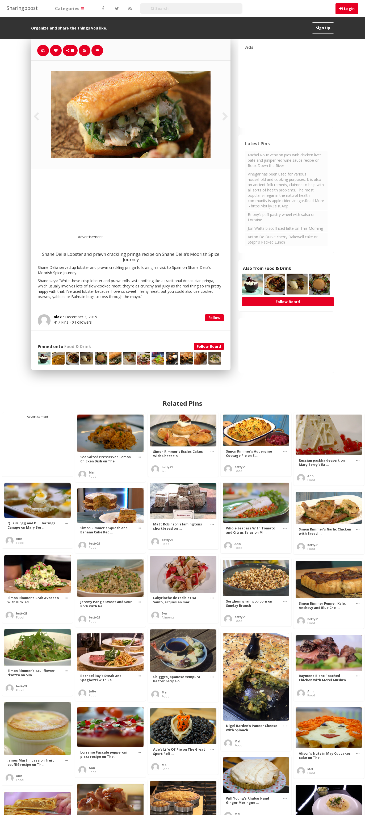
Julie (92, 691)
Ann (310, 476)
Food (93, 476)
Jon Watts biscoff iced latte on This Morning (285, 228)
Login (349, 8)
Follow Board (209, 346)
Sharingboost (22, 8)
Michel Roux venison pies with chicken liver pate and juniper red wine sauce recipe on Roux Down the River (284, 160)
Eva (164, 613)
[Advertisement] (144, 205)
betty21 (167, 467)
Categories (69, 8)
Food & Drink (77, 346)
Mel (92, 472)
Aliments (168, 617)
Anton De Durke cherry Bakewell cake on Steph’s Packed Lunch (283, 239)
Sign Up (323, 27)
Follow (214, 317)
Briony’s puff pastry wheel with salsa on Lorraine (282, 217)
